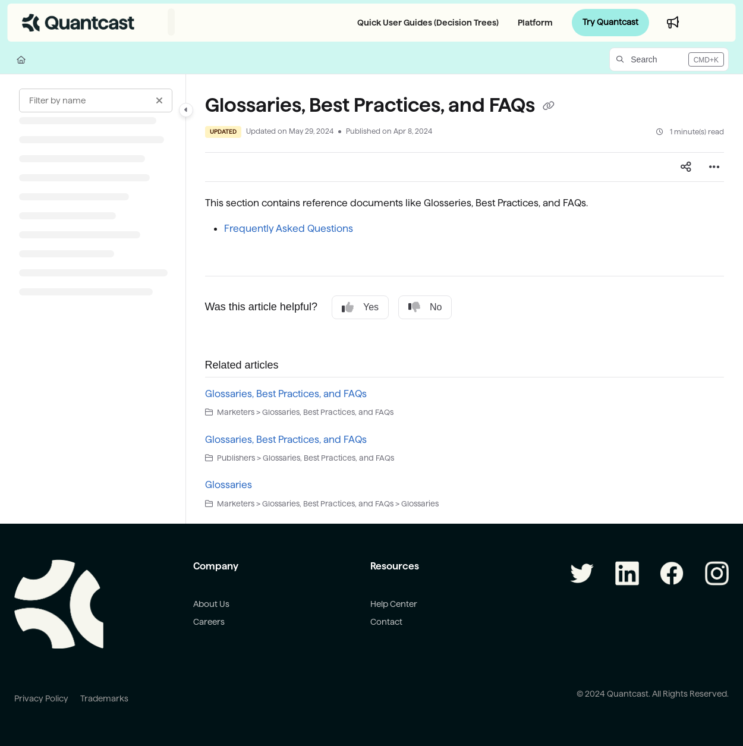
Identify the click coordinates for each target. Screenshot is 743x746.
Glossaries (228, 485)
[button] (669, 59)
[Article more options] (714, 167)
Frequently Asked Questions (288, 229)
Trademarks (104, 698)
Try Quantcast (610, 22)
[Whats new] (672, 22)
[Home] (21, 59)
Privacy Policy (41, 698)
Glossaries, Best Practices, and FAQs (286, 394)
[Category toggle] (186, 110)
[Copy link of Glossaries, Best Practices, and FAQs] (548, 106)
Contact (386, 622)
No (425, 307)
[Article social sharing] (685, 167)
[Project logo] (78, 23)
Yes (360, 307)
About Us (211, 604)
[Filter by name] (95, 100)
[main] (465, 299)
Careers (209, 622)
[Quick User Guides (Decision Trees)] (425, 23)
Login (711, 22)
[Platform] (533, 23)
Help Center (393, 604)
